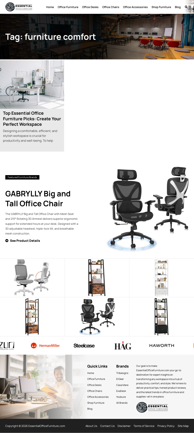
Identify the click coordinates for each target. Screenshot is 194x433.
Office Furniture (68, 7)
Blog (178, 7)
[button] (186, 6)
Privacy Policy (166, 426)
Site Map (183, 426)
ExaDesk (120, 390)
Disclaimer (124, 426)
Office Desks (90, 7)
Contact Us (107, 426)
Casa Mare (121, 385)
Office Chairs (110, 7)
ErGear (119, 379)
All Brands (121, 402)
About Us (91, 426)
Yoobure (120, 396)
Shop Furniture (161, 7)
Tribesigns (121, 373)
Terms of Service (144, 426)
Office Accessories (135, 7)
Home (50, 7)
